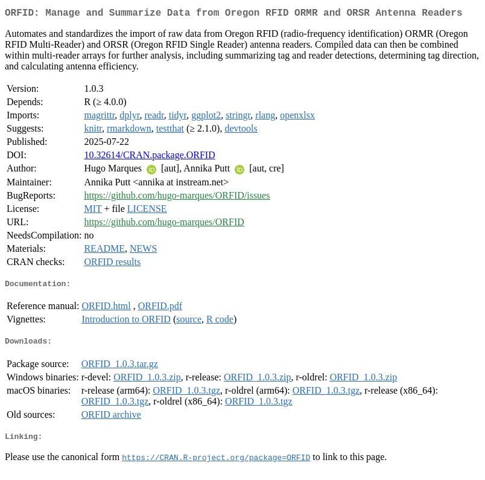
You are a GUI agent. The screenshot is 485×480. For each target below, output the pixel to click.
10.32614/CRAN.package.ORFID (149, 157)
